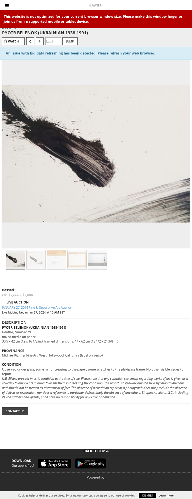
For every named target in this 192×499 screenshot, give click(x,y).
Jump (70, 41)
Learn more (166, 495)
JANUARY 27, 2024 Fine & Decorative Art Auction (37, 307)
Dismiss (147, 495)
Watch (13, 41)
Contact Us (15, 411)
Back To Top (96, 451)
